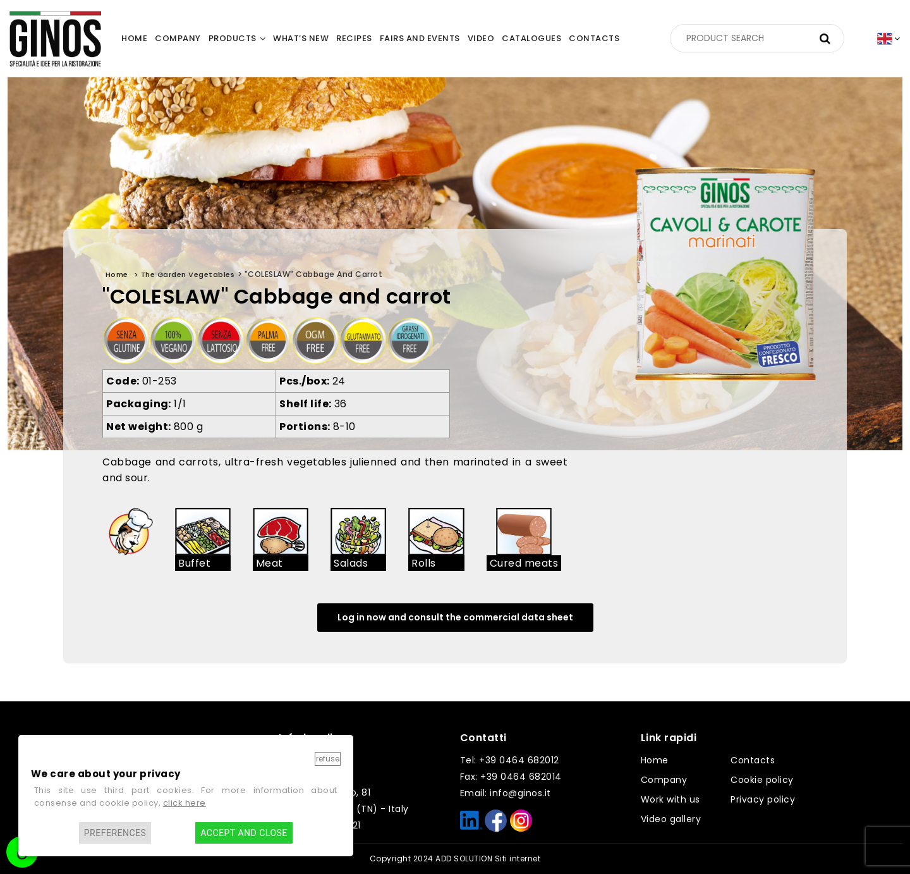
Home (655, 760)
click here (184, 803)
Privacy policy (763, 799)
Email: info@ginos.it (505, 793)
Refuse (327, 758)
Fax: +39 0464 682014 (511, 776)
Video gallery (671, 819)
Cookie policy (762, 779)
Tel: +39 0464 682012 (509, 760)
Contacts (753, 760)
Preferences (115, 833)
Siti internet (518, 858)
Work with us (670, 799)
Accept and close (243, 833)
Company (664, 779)
